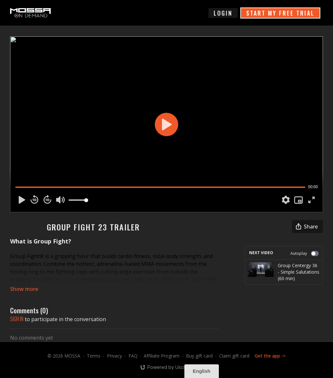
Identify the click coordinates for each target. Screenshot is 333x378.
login (223, 13)
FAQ (133, 356)
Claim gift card (234, 356)
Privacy (114, 356)
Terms (93, 356)
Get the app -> (270, 356)
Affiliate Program (162, 356)
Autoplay (304, 253)
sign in (16, 319)
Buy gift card (199, 356)
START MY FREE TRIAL (280, 13)
